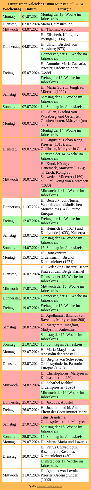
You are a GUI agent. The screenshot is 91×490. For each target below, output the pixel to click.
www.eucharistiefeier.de (49, 486)
